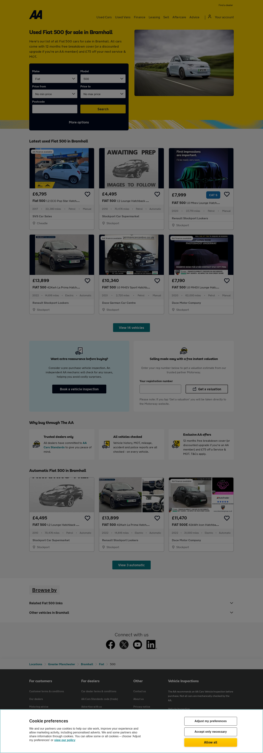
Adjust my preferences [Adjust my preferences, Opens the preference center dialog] (211, 721)
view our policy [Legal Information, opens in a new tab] (64, 740)
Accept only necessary (211, 731)
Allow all (210, 742)
